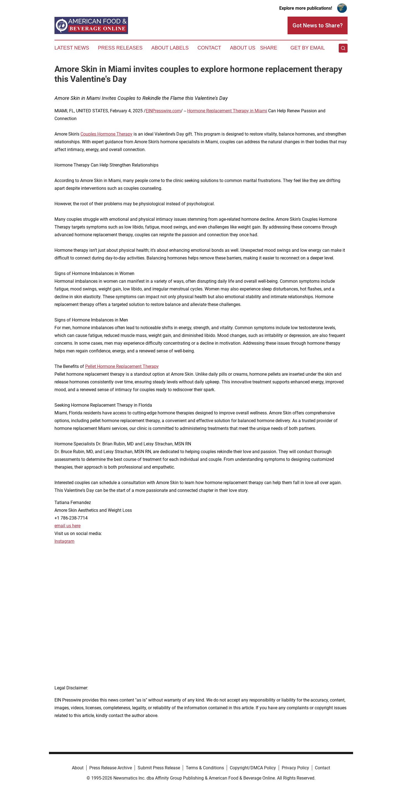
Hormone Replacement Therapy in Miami (227, 110)
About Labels (170, 48)
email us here (67, 525)
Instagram (64, 541)
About (77, 767)
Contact (209, 48)
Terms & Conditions (205, 767)
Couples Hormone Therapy (106, 134)
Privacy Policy (295, 767)
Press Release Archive (110, 767)
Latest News (71, 48)
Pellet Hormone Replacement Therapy (122, 366)
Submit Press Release (159, 767)
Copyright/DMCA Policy (253, 767)
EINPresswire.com (163, 110)
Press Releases (120, 48)
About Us (242, 48)
